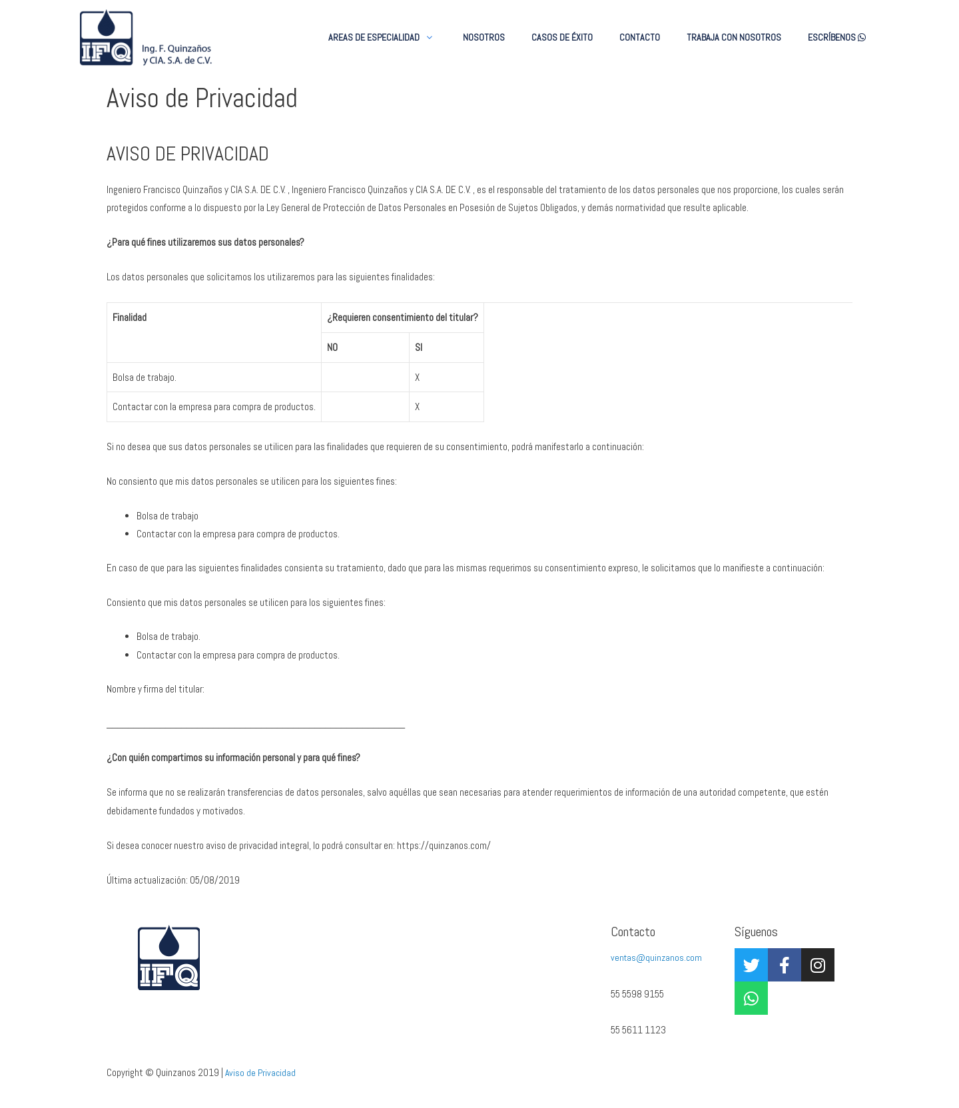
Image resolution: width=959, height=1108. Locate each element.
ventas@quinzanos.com (658, 960)
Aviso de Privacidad (261, 1074)
